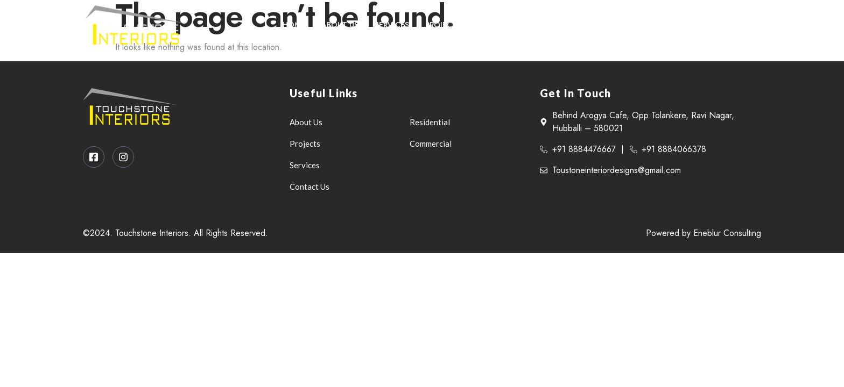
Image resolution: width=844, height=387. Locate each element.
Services (392, 24)
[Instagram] (742, 25)
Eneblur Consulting (727, 233)
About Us (339, 24)
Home (294, 24)
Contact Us (501, 24)
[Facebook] (720, 25)
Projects (443, 24)
